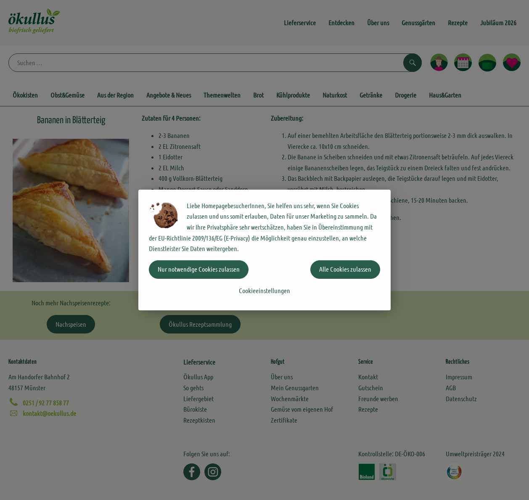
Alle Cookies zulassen (345, 269)
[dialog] (264, 250)
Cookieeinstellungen (264, 290)
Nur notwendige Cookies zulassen (199, 269)
